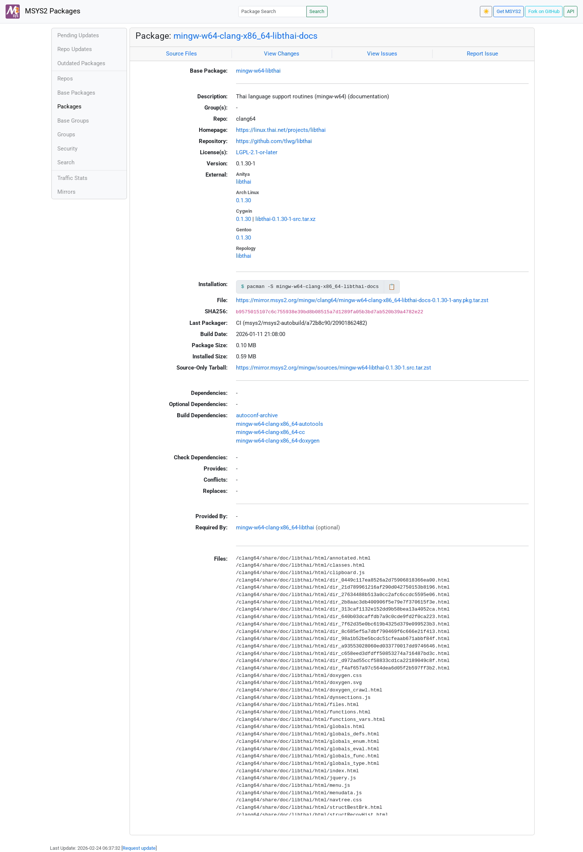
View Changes (281, 53)
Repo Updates (74, 49)
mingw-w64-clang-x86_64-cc (270, 432)
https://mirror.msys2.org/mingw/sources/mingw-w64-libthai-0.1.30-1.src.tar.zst (333, 367)
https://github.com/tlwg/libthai (274, 141)
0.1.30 (243, 200)
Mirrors (66, 192)
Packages (69, 106)
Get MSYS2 (509, 11)
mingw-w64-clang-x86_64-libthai (275, 527)
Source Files (181, 53)
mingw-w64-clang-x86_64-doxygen (277, 440)
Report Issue (482, 53)
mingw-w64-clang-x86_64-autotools (279, 424)
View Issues (382, 53)
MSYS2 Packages (43, 11)
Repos (65, 78)
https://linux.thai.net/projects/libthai (281, 130)
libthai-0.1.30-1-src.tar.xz (285, 219)
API (570, 11)
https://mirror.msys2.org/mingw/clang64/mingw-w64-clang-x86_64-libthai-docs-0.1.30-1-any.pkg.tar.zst (362, 300)
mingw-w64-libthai (258, 70)
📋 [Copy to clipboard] (391, 287)
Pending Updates (78, 35)
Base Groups (73, 120)
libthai (243, 181)
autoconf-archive (257, 415)
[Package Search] (272, 11)
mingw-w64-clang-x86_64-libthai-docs (245, 36)
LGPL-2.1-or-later (256, 152)
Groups (66, 134)
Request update (139, 848)
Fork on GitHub (544, 11)
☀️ (486, 11)
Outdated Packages (81, 63)
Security (67, 148)
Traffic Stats (72, 178)
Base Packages (76, 92)
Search (316, 11)
